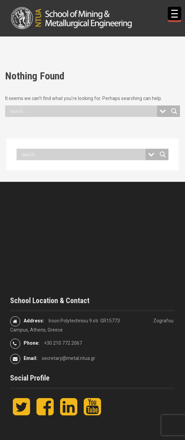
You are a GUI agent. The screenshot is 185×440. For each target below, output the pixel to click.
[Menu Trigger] (174, 13)
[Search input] (82, 111)
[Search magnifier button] (174, 111)
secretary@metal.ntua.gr (68, 358)
